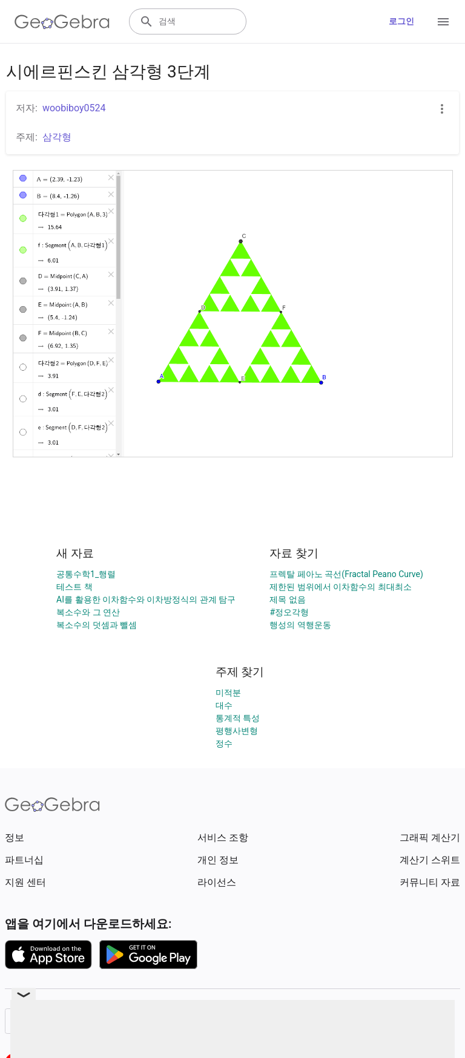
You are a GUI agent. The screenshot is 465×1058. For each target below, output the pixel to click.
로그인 (401, 21)
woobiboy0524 (74, 108)
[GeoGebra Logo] (62, 22)
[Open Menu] (443, 22)
